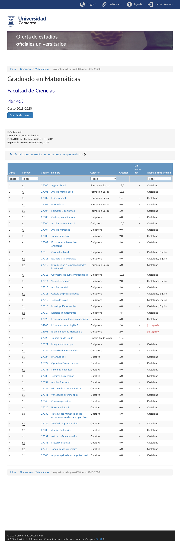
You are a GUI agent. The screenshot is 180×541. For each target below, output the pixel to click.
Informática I (58, 204)
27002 (44, 198)
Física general (58, 198)
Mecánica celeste (60, 443)
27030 (44, 414)
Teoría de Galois (59, 300)
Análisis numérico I (61, 230)
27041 (44, 395)
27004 (44, 211)
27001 (44, 192)
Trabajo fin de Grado (62, 338)
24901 (44, 332)
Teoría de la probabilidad (64, 423)
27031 (44, 370)
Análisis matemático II (63, 223)
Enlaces (114, 4)
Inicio (13, 69)
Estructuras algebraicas (63, 259)
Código (45, 173)
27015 (44, 287)
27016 (44, 294)
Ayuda (137, 4)
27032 (44, 423)
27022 (44, 350)
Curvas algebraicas (61, 401)
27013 (44, 275)
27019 (44, 313)
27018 (44, 306)
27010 (44, 252)
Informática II (58, 357)
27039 (44, 388)
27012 (44, 265)
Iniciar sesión (163, 4)
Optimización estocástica (65, 363)
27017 (44, 300)
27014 (44, 281)
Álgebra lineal (58, 185)
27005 (44, 217)
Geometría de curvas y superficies (69, 275)
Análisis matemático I (62, 192)
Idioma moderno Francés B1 (66, 332)
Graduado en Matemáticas (34, 69)
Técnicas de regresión (62, 376)
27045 (44, 455)
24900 (44, 325)
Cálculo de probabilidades (65, 294)
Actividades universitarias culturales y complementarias (48, 154)
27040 (44, 449)
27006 (44, 223)
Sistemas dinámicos (61, 370)
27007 (44, 230)
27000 (44, 185)
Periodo (26, 173)
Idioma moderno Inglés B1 (65, 325)
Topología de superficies (64, 449)
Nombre (55, 173)
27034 (44, 382)
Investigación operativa (63, 306)
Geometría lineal (60, 252)
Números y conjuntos (63, 211)
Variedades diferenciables (64, 395)
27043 (44, 401)
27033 (44, 376)
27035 (44, 430)
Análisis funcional (60, 382)
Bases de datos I (60, 407)
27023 (44, 338)
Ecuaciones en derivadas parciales (69, 319)
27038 (44, 443)
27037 (44, 436)
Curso (12, 173)
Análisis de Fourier (61, 430)
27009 (44, 242)
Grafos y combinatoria (63, 217)
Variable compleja (60, 281)
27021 (44, 344)
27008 (44, 236)
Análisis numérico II (61, 287)
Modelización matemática (65, 350)
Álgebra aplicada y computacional (69, 455)
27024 (44, 357)
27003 (44, 204)
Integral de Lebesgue (62, 344)
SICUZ (99, 539)
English (90, 4)
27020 (44, 319)
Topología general (60, 236)
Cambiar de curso (20, 115)
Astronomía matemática (64, 436)
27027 (44, 363)
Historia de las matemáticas (66, 388)
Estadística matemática (63, 313)
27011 (44, 259)
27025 (44, 407)
